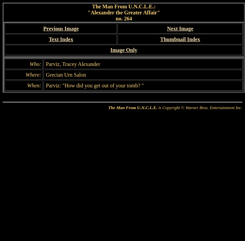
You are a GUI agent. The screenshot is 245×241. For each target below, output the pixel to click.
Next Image (180, 28)
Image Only (123, 50)
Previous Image (61, 28)
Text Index (61, 39)
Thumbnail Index (180, 39)
